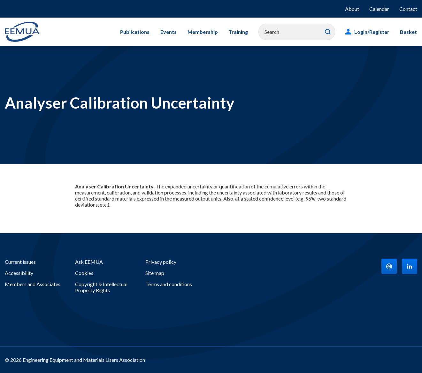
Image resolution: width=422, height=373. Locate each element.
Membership (204, 32)
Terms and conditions (168, 284)
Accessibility (19, 273)
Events (170, 32)
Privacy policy (160, 262)
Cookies (84, 273)
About (352, 9)
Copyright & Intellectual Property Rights (101, 287)
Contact (408, 9)
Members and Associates (32, 284)
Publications (137, 32)
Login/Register (372, 32)
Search (328, 32)
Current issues (20, 262)
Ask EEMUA (89, 262)
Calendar (379, 9)
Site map (154, 273)
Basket (408, 32)
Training (239, 32)
